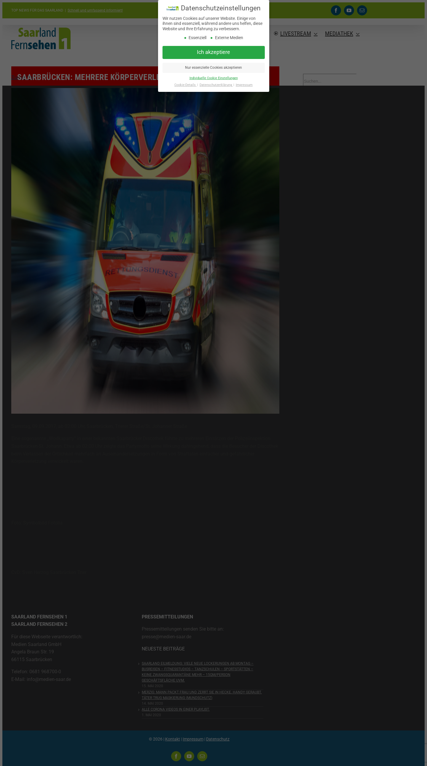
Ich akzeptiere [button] (213, 52)
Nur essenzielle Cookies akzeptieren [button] (213, 67)
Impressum (244, 85)
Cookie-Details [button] (185, 85)
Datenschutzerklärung (216, 85)
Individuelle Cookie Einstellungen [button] (213, 78)
